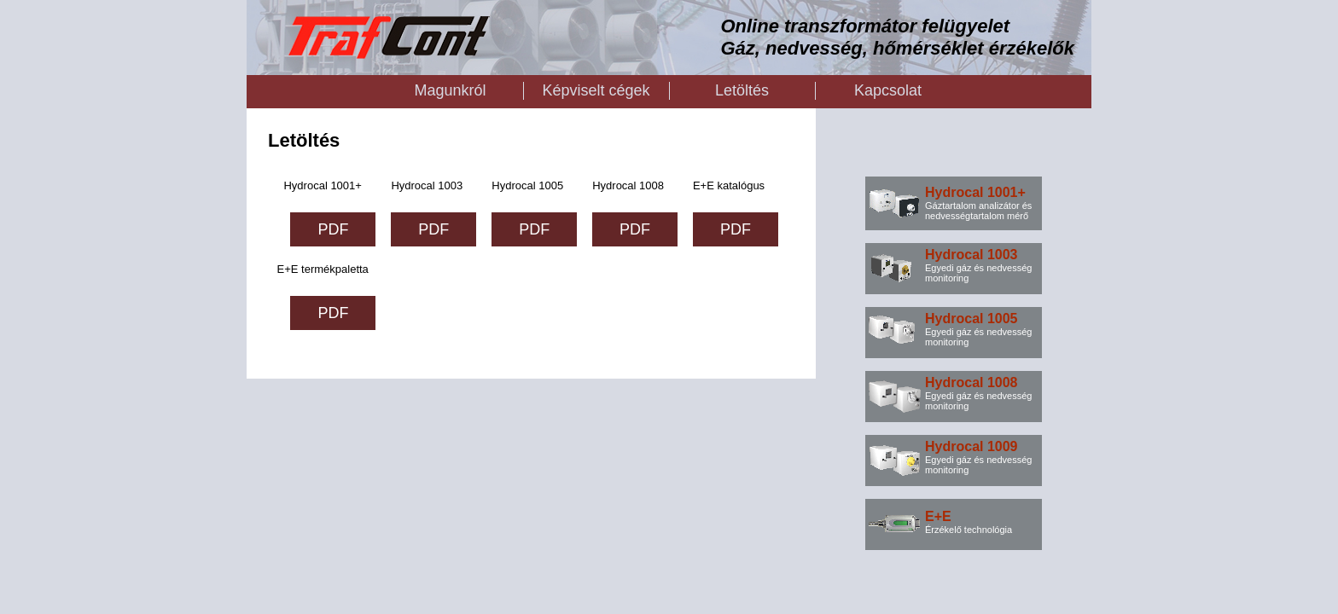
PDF (332, 229)
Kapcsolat (888, 90)
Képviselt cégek (595, 90)
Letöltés (742, 90)
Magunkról (450, 90)
